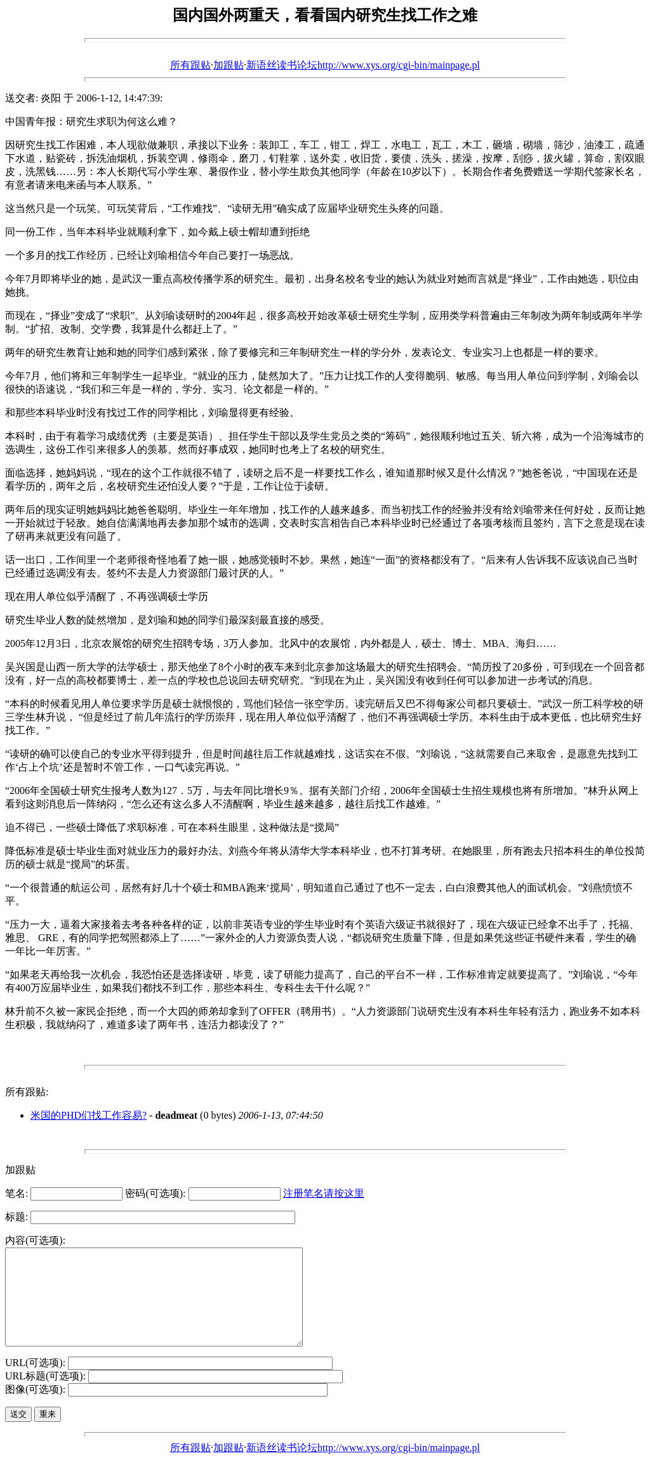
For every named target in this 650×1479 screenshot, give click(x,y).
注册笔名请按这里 (323, 1193)
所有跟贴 (190, 65)
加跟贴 (228, 65)
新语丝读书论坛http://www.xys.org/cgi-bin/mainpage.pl (363, 65)
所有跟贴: (26, 1091)
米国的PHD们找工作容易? (88, 1115)
